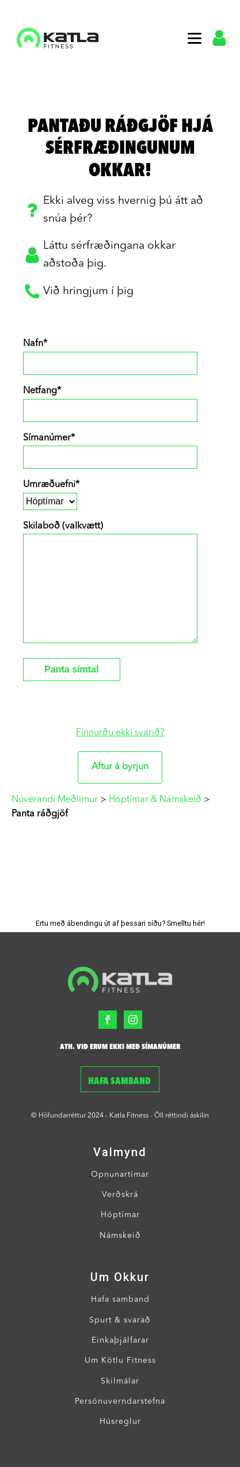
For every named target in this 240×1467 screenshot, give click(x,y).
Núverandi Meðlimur (55, 799)
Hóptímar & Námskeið (155, 799)
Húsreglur (120, 1421)
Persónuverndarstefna (120, 1401)
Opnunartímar (120, 1174)
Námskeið (120, 1236)
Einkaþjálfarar (120, 1340)
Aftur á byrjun (120, 766)
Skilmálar (120, 1381)
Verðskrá (120, 1195)
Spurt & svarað (120, 1320)
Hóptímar (120, 1215)
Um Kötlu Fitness (120, 1360)
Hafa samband (120, 1081)
